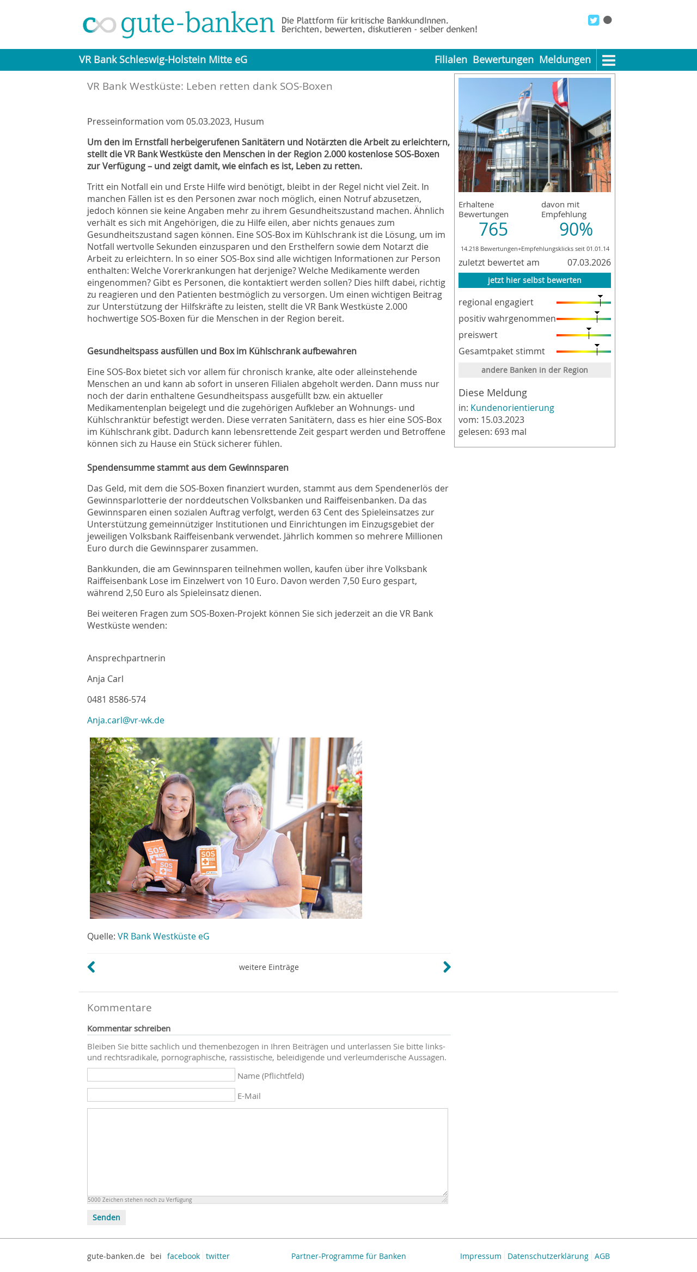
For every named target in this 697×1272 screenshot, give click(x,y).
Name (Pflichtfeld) (270, 1075)
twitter (218, 1256)
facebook (183, 1256)
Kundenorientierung (512, 408)
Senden (106, 1217)
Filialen (451, 59)
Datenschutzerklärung (548, 1256)
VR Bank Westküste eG (164, 936)
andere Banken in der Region (534, 370)
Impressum (481, 1256)
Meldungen (565, 59)
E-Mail (249, 1095)
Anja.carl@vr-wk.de (125, 720)
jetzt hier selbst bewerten (535, 280)
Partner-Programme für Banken (348, 1256)
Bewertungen (503, 59)
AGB (602, 1256)
